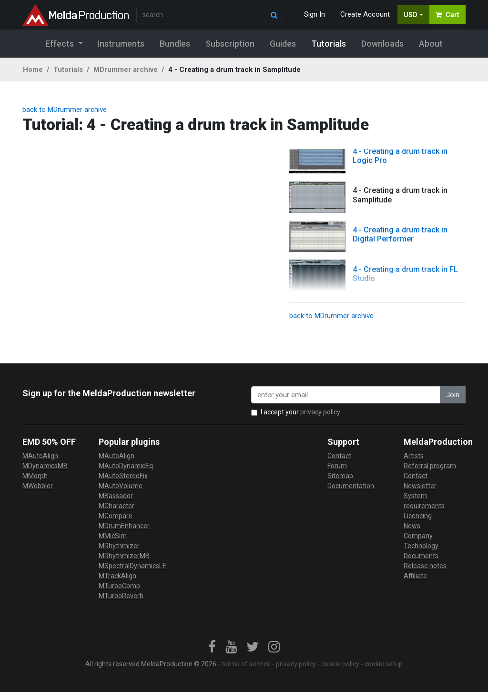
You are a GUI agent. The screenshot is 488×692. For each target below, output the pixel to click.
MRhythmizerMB (124, 556)
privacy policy (320, 412)
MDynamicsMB (45, 466)
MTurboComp (119, 586)
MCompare (115, 516)
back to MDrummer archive (64, 109)
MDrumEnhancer (124, 526)
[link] (212, 647)
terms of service (246, 664)
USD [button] (410, 15)
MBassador (116, 496)
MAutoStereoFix (123, 476)
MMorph (35, 476)
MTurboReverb (121, 596)
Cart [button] (447, 15)
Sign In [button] (314, 14)
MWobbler (37, 486)
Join (452, 395)
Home (33, 69)
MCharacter (116, 506)
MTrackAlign (117, 576)
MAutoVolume (120, 486)
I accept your (300, 412)
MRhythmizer (119, 546)
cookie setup (384, 664)
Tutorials (68, 69)
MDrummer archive (125, 69)
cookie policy (340, 664)
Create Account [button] (365, 14)
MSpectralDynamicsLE (132, 566)
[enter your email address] (345, 395)
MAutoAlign (40, 456)
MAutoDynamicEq (126, 466)
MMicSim (113, 536)
